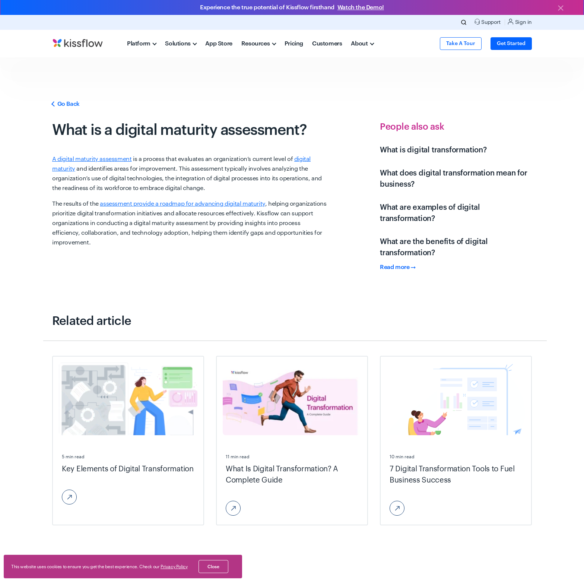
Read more (398, 267)
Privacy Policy (174, 566)
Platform (142, 44)
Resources (258, 44)
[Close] (560, 8)
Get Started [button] (511, 43)
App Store (218, 44)
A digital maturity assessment (91, 159)
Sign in (520, 22)
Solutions (181, 44)
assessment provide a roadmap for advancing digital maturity (182, 204)
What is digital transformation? (433, 150)
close (213, 566)
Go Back (66, 104)
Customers (327, 44)
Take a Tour (460, 43)
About (362, 44)
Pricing (294, 44)
